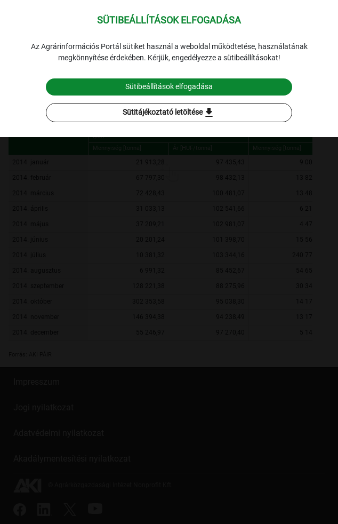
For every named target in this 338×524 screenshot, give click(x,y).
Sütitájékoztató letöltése (169, 112)
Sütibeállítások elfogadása (169, 86)
